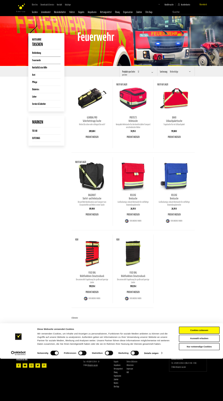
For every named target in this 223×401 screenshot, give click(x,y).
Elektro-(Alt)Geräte (132, 361)
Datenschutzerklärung (133, 354)
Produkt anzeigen (92, 137)
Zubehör (139, 12)
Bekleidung (36, 53)
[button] (157, 4)
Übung (117, 12)
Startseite (31, 20)
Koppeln (81, 12)
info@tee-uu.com (92, 365)
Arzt (33, 75)
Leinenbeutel (45, 12)
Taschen (35, 12)
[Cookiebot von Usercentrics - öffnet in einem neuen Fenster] (18, 395)
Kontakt (59, 4)
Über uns (35, 4)
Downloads (130, 347)
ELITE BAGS (36, 138)
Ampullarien (92, 12)
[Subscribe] (56, 350)
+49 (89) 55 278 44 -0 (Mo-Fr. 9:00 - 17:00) (185, 363)
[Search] (205, 11)
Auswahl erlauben (199, 380)
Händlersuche (169, 4)
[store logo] (20, 8)
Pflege (34, 82)
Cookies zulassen (199, 372)
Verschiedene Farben (135, 221)
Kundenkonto (185, 4)
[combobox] (189, 12)
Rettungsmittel (106, 12)
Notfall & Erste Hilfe (39, 67)
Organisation (128, 12)
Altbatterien (130, 365)
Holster (72, 12)
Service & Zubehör (39, 104)
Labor (34, 96)
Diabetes (35, 89)
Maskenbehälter (60, 12)
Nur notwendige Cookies (199, 389)
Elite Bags (149, 12)
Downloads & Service (47, 4)
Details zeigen (151, 395)
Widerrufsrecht (131, 358)
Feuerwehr (36, 60)
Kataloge (68, 4)
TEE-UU (34, 131)
